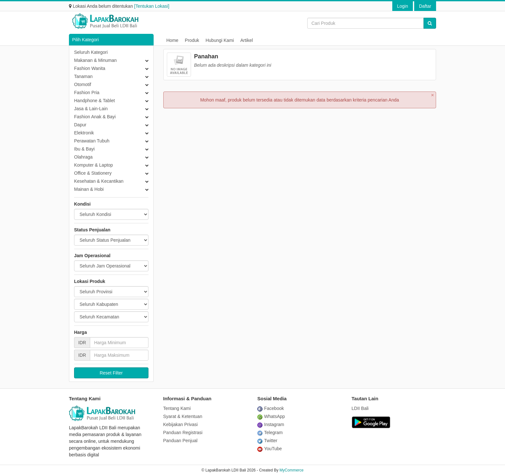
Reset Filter (111, 372)
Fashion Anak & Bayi (95, 116)
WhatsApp (271, 416)
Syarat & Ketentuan (182, 416)
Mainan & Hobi (89, 189)
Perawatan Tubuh (92, 140)
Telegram (270, 432)
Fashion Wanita (89, 68)
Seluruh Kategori (91, 52)
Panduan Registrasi (183, 432)
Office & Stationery (92, 173)
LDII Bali (360, 408)
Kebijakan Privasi (180, 424)
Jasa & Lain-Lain (91, 108)
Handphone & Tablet (94, 100)
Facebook (270, 408)
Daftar (425, 6)
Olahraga (83, 157)
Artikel (246, 40)
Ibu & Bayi (84, 148)
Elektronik (84, 132)
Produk (192, 40)
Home (172, 40)
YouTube (269, 448)
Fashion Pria (87, 92)
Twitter (267, 440)
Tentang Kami (177, 408)
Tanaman (83, 76)
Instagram (270, 424)
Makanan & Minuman (95, 60)
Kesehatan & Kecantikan (98, 181)
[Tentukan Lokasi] (151, 6)
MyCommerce (292, 470)
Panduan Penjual (180, 440)
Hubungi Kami (219, 40)
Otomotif (82, 84)
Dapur (80, 124)
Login (402, 6)
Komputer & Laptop (93, 165)
